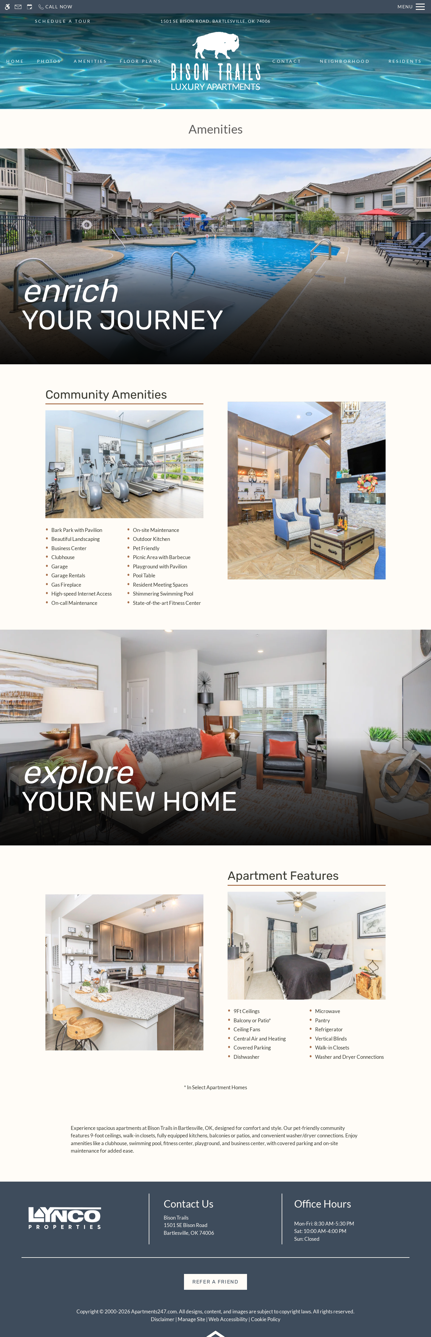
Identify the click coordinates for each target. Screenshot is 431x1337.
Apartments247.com (154, 1311)
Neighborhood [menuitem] (345, 61)
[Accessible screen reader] (7, 6)
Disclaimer (162, 1319)
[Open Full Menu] (411, 6)
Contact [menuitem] (286, 61)
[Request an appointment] (30, 6)
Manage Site (191, 1319)
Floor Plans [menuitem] (140, 61)
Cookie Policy (265, 1319)
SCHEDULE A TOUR (63, 21)
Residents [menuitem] (405, 61)
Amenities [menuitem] (90, 61)
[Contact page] (18, 6)
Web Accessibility (228, 1319)
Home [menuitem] (15, 61)
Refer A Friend (215, 1282)
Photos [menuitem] (49, 61)
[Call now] (55, 6)
